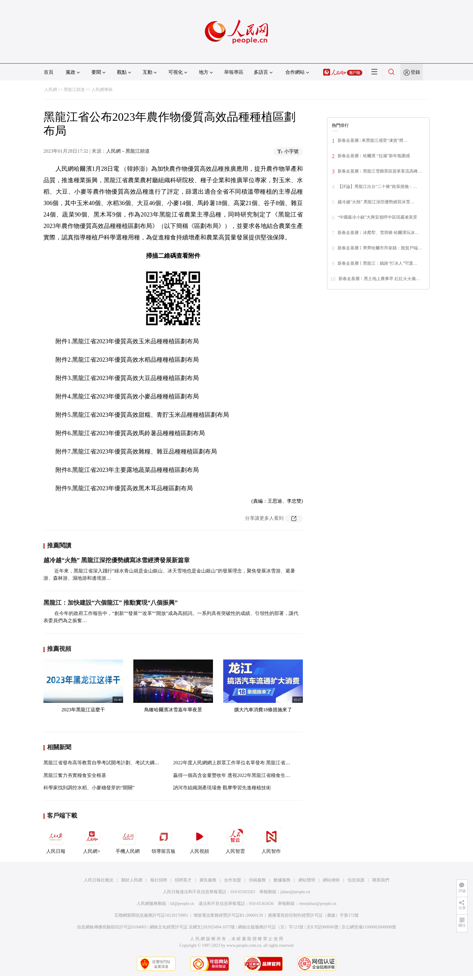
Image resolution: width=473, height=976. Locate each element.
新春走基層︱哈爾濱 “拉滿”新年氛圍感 (374, 156)
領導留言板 (163, 840)
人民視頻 (199, 840)
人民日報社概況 (98, 880)
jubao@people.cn (295, 892)
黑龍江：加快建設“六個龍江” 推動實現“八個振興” (110, 602)
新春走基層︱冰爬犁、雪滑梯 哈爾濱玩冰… (378, 232)
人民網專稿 (102, 89)
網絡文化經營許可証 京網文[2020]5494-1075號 (192, 927)
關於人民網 (131, 880)
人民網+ (91, 840)
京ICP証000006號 (322, 927)
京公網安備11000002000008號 (368, 927)
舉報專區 (233, 72)
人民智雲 (235, 840)
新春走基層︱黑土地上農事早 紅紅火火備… (379, 278)
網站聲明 (306, 880)
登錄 (415, 72)
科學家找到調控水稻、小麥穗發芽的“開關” (89, 787)
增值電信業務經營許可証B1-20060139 (228, 915)
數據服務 (282, 880)
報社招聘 (158, 880)
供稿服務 (257, 880)
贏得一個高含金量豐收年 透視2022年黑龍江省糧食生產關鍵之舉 (241, 775)
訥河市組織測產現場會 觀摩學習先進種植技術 (222, 787)
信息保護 (356, 880)
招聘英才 (183, 880)
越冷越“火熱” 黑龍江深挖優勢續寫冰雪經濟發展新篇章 (116, 560)
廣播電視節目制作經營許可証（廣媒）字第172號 (313, 915)
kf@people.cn (182, 903)
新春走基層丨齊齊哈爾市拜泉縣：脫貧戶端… (380, 248)
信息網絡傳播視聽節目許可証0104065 (112, 927)
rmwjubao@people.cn (317, 903)
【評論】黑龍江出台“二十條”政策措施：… (377, 186)
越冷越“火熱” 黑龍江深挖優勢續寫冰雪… (376, 202)
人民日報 (55, 840)
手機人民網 (128, 840)
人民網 (50, 89)
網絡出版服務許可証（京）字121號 (270, 927)
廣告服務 (207, 880)
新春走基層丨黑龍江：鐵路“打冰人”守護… (377, 263)
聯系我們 (380, 880)
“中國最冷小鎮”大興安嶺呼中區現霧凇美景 (377, 217)
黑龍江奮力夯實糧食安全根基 (74, 775)
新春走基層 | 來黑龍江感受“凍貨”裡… (373, 140)
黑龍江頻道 (74, 89)
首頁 (48, 72)
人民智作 (271, 840)
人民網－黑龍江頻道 (128, 151)
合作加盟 (232, 880)
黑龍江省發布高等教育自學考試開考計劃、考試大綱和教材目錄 (111, 762)
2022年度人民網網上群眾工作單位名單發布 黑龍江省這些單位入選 (243, 762)
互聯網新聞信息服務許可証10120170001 (151, 915)
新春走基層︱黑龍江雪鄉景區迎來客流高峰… (380, 171)
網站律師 (331, 880)
